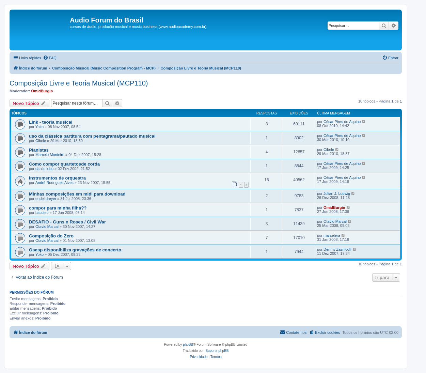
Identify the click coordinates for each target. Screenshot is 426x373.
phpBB (188, 344)
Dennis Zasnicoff (337, 249)
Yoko (39, 127)
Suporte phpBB (217, 351)
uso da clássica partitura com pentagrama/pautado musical (92, 136)
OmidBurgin (42, 91)
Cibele (40, 141)
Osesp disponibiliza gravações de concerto (75, 249)
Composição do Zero (51, 235)
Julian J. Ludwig (337, 193)
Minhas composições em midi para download (77, 194)
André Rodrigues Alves (54, 183)
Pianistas (39, 150)
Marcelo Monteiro (49, 155)
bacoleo (42, 213)
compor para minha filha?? (57, 208)
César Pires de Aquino (342, 122)
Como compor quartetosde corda (64, 164)
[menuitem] (50, 58)
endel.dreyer (45, 199)
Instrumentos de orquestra (57, 178)
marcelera (332, 235)
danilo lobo (44, 169)
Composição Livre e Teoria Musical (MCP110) (79, 83)
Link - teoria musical (51, 122)
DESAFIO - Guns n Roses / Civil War (67, 221)
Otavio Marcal (47, 226)
